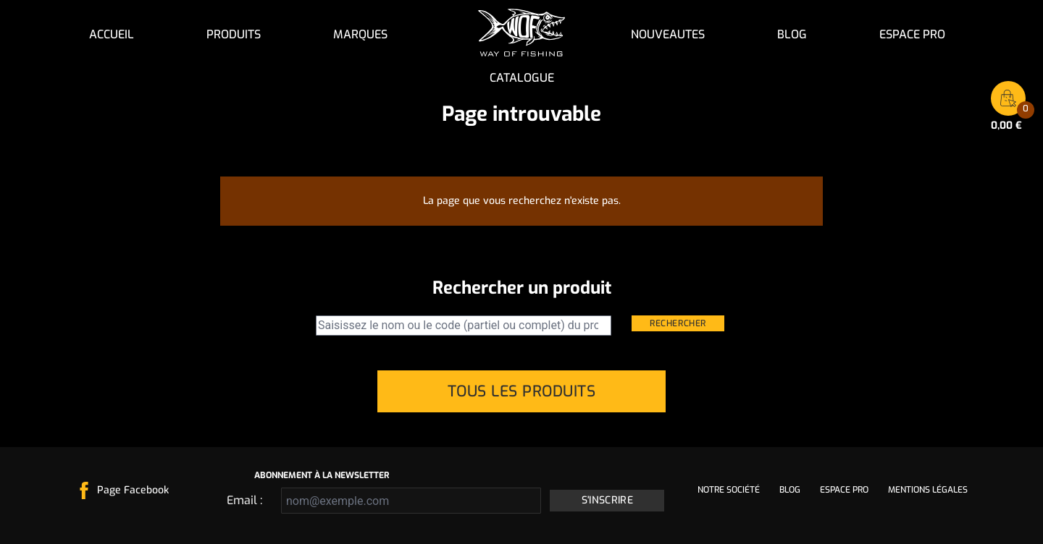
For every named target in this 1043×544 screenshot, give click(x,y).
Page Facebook (133, 490)
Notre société (729, 490)
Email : (244, 500)
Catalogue (522, 77)
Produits (233, 34)
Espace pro (912, 34)
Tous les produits (522, 391)
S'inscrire (608, 500)
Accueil (111, 34)
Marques (360, 34)
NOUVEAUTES (668, 34)
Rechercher (678, 323)
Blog (792, 34)
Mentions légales (928, 490)
